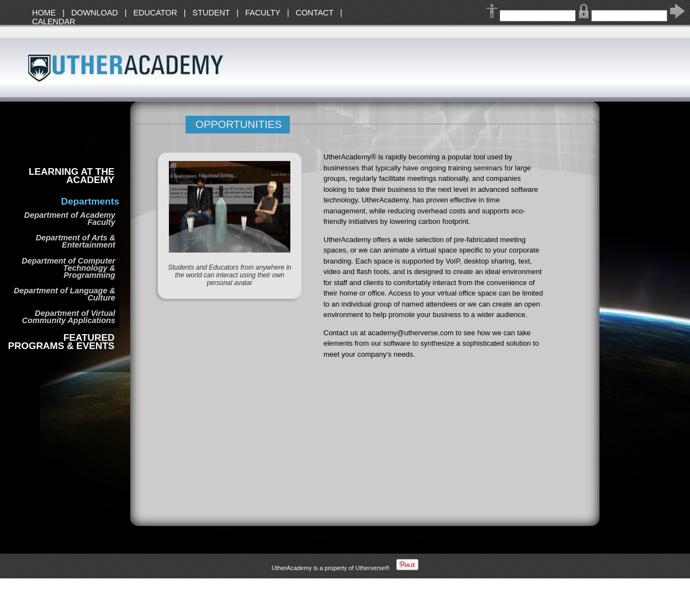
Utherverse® (372, 568)
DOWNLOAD (94, 12)
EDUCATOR (155, 12)
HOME (44, 12)
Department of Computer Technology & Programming (68, 268)
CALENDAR (53, 21)
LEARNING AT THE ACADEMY (71, 176)
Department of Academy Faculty (69, 219)
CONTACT (314, 12)
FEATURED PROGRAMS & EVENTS (61, 342)
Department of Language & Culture (64, 294)
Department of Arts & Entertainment (75, 241)
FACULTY (262, 12)
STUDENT (211, 12)
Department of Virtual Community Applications (68, 317)
